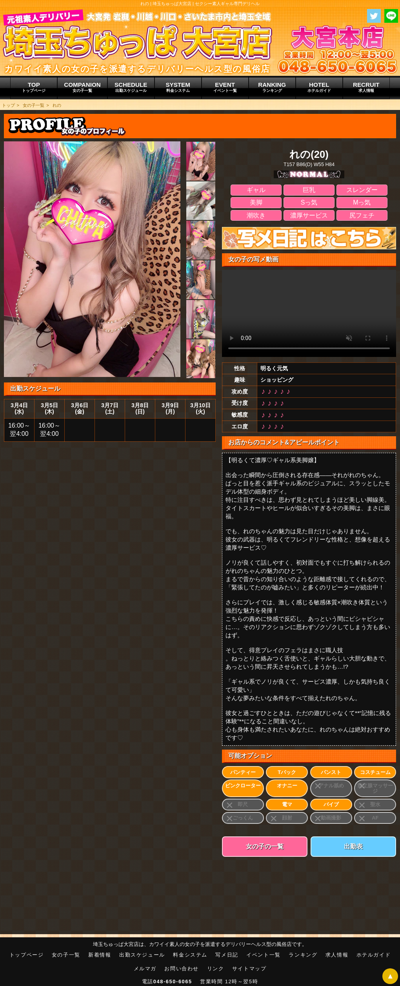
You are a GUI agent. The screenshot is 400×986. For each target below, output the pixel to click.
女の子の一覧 (265, 846)
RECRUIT (366, 87)
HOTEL (319, 87)
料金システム (190, 955)
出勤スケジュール (142, 955)
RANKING (272, 87)
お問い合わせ (181, 968)
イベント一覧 (263, 955)
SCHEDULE (131, 87)
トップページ (26, 955)
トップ (8, 105)
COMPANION (82, 87)
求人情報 (336, 955)
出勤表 (353, 846)
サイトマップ (249, 968)
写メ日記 (226, 955)
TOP (34, 87)
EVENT (225, 87)
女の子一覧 (33, 105)
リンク (215, 968)
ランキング (303, 955)
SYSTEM (178, 87)
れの (57, 105)
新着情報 (99, 955)
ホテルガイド (373, 955)
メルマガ (145, 968)
